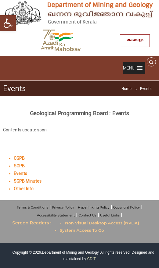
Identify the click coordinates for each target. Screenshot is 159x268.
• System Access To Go (79, 230)
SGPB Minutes (28, 181)
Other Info (24, 188)
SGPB (19, 165)
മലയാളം (134, 41)
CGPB (19, 158)
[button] (129, 68)
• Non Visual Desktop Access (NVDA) (99, 222)
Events (20, 173)
